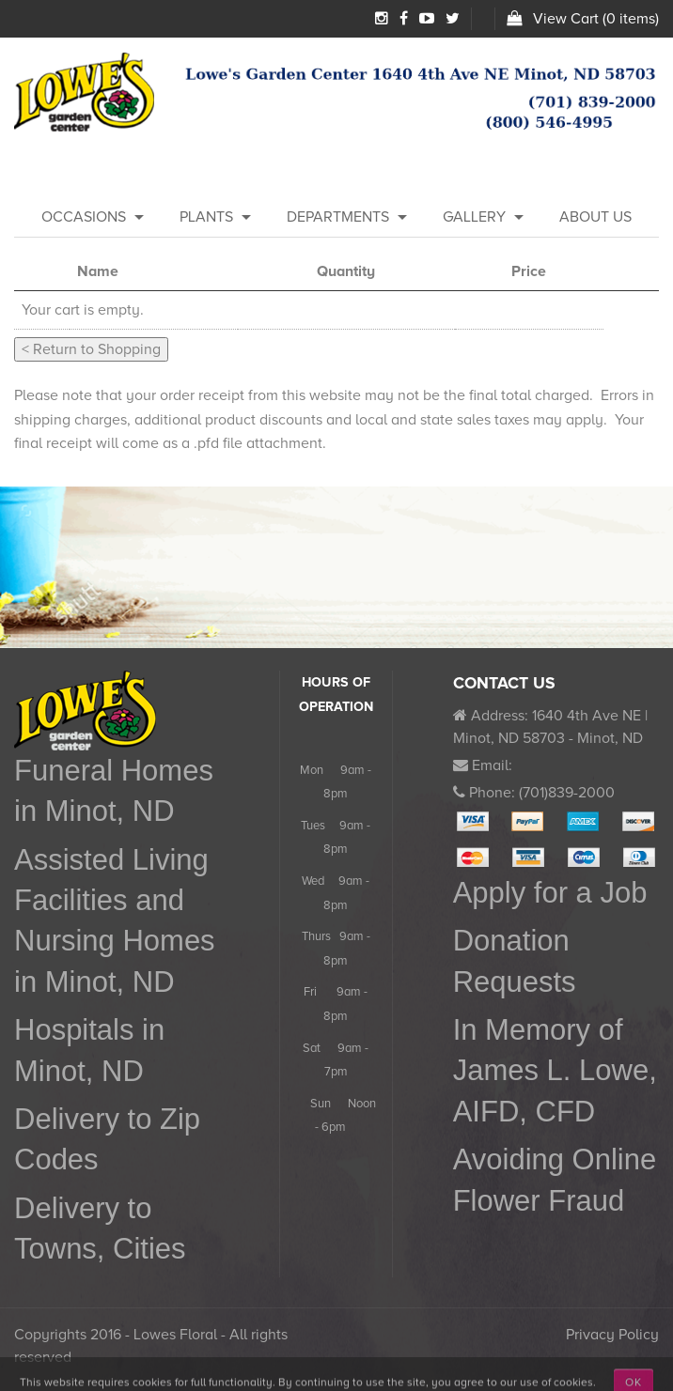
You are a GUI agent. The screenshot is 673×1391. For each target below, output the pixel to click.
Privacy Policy (612, 1334)
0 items (630, 18)
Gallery (474, 217)
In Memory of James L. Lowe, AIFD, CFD (555, 1070)
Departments (338, 217)
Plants (206, 217)
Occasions (83, 217)
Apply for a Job (550, 892)
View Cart (566, 18)
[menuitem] (84, 218)
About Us (595, 217)
